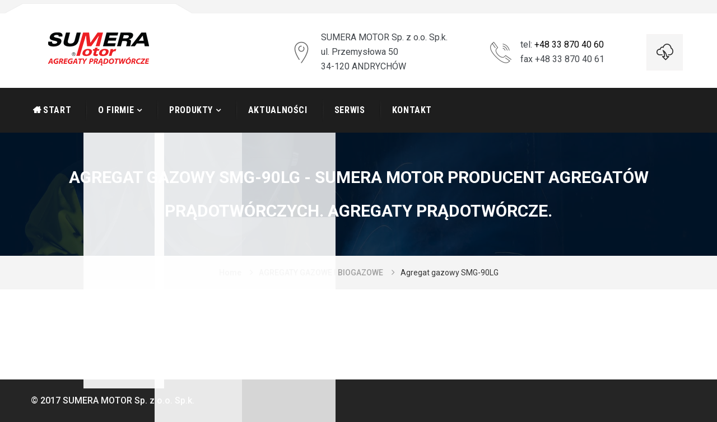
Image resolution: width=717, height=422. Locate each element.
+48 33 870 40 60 (569, 44)
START (57, 110)
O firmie (116, 110)
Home (230, 272)
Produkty (191, 110)
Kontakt (412, 110)
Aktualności (278, 110)
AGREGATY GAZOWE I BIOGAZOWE (321, 272)
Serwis (349, 110)
